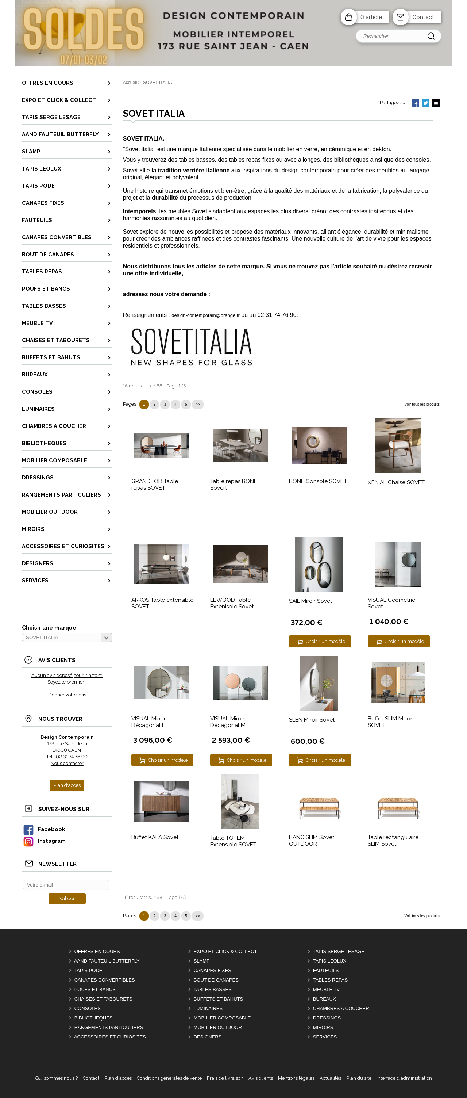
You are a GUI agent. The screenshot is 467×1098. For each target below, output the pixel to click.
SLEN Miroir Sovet (312, 719)
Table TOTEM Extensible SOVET (233, 841)
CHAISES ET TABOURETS (103, 999)
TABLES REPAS (330, 980)
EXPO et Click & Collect (225, 951)
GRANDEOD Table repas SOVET (154, 484)
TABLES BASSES (212, 989)
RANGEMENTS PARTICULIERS (108, 1027)
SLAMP (202, 961)
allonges (309, 160)
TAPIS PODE (88, 970)
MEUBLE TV (326, 989)
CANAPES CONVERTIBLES (104, 980)
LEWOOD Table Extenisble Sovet (232, 603)
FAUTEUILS (326, 970)
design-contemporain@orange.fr (205, 315)
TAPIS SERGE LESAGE (338, 951)
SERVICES (325, 1037)
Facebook (44, 829)
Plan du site (358, 1078)
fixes (268, 160)
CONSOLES (87, 1008)
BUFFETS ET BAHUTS (218, 999)
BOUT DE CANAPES (216, 980)
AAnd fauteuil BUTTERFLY (107, 961)
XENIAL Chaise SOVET (396, 482)
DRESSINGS (327, 1018)
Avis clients (260, 1078)
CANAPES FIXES (212, 970)
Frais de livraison (225, 1078)
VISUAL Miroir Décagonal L (148, 721)
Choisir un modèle (325, 641)
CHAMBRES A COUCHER (341, 1008)
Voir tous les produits (422, 404)
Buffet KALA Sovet (155, 837)
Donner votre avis (67, 694)
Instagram (44, 841)
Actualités (330, 1078)
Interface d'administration (404, 1078)
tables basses (197, 160)
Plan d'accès (118, 1078)
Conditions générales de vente (169, 1078)
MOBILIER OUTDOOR (218, 1027)
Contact (423, 17)
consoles (417, 160)
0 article (371, 17)
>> (198, 404)
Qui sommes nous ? (56, 1078)
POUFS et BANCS (95, 989)
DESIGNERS (208, 1037)
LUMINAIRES (208, 1008)
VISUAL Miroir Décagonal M (228, 721)
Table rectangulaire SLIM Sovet (393, 840)
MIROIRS (323, 1027)
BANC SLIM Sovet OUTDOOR (312, 840)
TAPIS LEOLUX (329, 961)
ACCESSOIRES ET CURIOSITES (110, 1037)
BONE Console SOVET (318, 481)
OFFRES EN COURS (97, 951)
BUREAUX (324, 999)
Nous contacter (67, 763)
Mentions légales (296, 1078)
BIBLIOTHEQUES (93, 1018)
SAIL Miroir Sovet (310, 601)
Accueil (130, 82)
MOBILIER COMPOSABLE (222, 1018)
